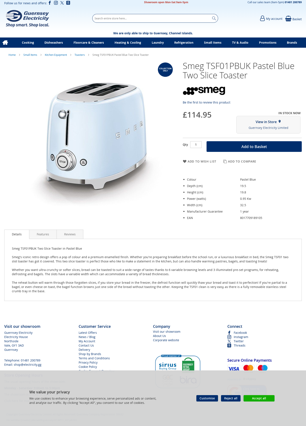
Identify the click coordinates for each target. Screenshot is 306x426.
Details (17, 234)
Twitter (239, 341)
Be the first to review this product (206, 102)
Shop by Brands (90, 354)
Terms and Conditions (94, 358)
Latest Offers (88, 333)
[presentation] (16, 234)
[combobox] (155, 18)
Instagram (241, 337)
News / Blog (87, 337)
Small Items (30, 54)
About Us (159, 336)
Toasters (80, 54)
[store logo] (27, 18)
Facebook (240, 333)
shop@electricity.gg (27, 365)
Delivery (84, 350)
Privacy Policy (88, 362)
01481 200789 (30, 360)
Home (12, 54)
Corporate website (166, 340)
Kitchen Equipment (56, 54)
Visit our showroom (166, 332)
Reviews (70, 234)
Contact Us (86, 345)
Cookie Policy (88, 367)
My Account (87, 341)
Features (43, 234)
